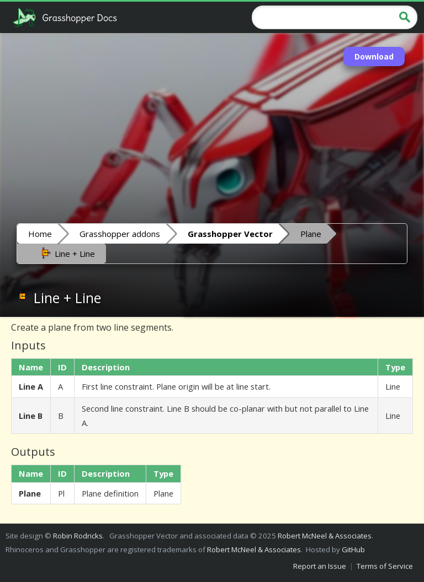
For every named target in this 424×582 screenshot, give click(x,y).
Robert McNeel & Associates (325, 536)
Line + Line (67, 253)
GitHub (353, 549)
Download (374, 56)
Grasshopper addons (120, 233)
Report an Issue (319, 566)
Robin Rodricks (78, 536)
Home (40, 233)
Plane (310, 233)
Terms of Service (385, 566)
